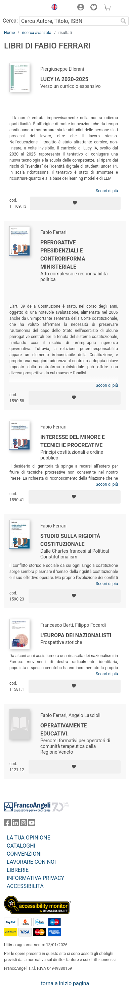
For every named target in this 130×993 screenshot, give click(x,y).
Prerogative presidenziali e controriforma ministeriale (62, 254)
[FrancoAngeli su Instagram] (23, 824)
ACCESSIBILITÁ (25, 886)
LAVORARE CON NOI (31, 862)
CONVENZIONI (24, 854)
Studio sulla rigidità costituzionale (70, 540)
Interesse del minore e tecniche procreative (72, 441)
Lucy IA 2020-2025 (64, 79)
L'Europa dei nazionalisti (75, 635)
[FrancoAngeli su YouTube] (31, 824)
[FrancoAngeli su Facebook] (7, 824)
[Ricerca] (123, 21)
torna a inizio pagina (65, 983)
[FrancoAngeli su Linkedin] (15, 824)
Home (9, 32)
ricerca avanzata (36, 32)
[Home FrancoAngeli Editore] (24, 8)
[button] (53, 8)
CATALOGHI (21, 846)
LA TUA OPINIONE (28, 837)
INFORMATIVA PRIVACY (35, 878)
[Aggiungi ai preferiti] (75, 203)
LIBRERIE (18, 870)
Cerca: (10, 21)
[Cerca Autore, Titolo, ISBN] (68, 21)
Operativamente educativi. (63, 729)
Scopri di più (107, 191)
